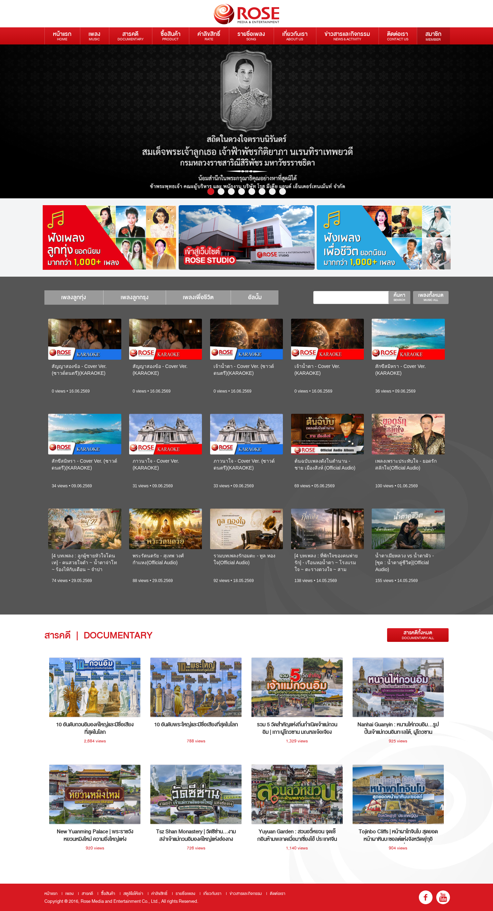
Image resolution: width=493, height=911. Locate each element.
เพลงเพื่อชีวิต (198, 297)
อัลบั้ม (255, 297)
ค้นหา (399, 296)
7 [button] (272, 191)
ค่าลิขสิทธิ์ (208, 35)
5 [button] (251, 191)
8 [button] (282, 191)
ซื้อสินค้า (170, 35)
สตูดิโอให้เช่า (133, 893)
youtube (443, 897)
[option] (246, 121)
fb (426, 897)
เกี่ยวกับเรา (294, 35)
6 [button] (262, 191)
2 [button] (221, 191)
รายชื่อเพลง (251, 35)
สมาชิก (433, 35)
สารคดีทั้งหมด (417, 635)
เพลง (94, 35)
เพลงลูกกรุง (135, 297)
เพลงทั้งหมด (430, 296)
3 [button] (231, 191)
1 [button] (210, 191)
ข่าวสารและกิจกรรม (347, 35)
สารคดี (130, 35)
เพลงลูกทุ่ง (73, 297)
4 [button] (241, 191)
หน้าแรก (62, 35)
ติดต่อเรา (397, 35)
